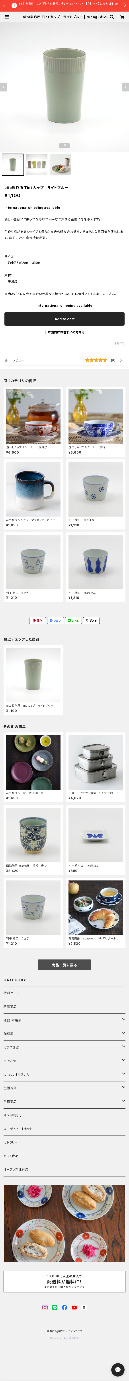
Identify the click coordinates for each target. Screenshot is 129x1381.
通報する (119, 343)
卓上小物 (10, 1061)
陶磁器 (8, 1034)
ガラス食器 (11, 1047)
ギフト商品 (11, 1156)
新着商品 (10, 1006)
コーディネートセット (18, 1129)
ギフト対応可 (13, 1115)
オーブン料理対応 (16, 1169)
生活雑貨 (10, 1088)
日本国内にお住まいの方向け (64, 332)
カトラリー (11, 1142)
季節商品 (10, 1101)
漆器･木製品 (13, 1020)
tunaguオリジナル (17, 1074)
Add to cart (65, 319)
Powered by (64, 1338)
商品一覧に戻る (64, 965)
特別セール (12, 993)
